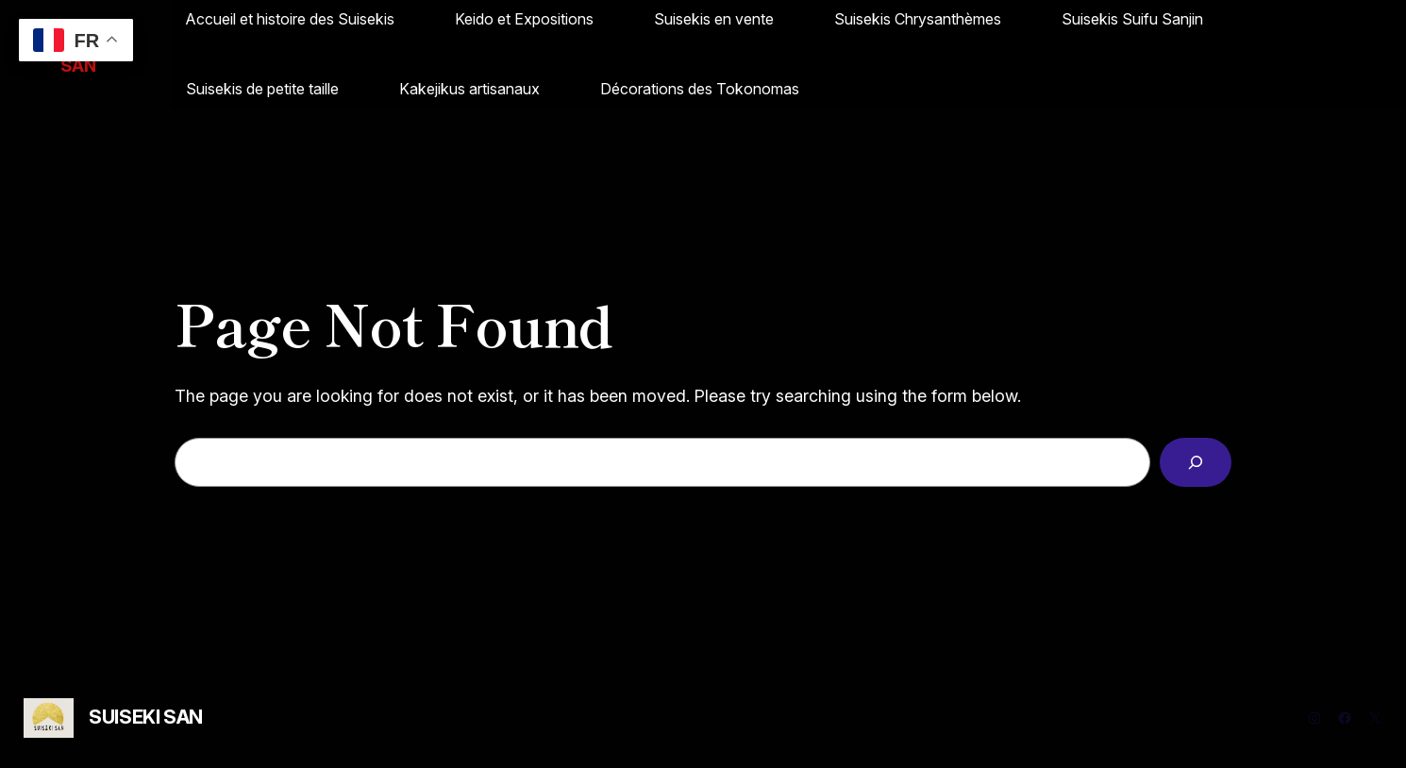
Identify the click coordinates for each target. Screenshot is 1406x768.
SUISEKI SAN (146, 717)
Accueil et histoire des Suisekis (290, 18)
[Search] (1195, 462)
